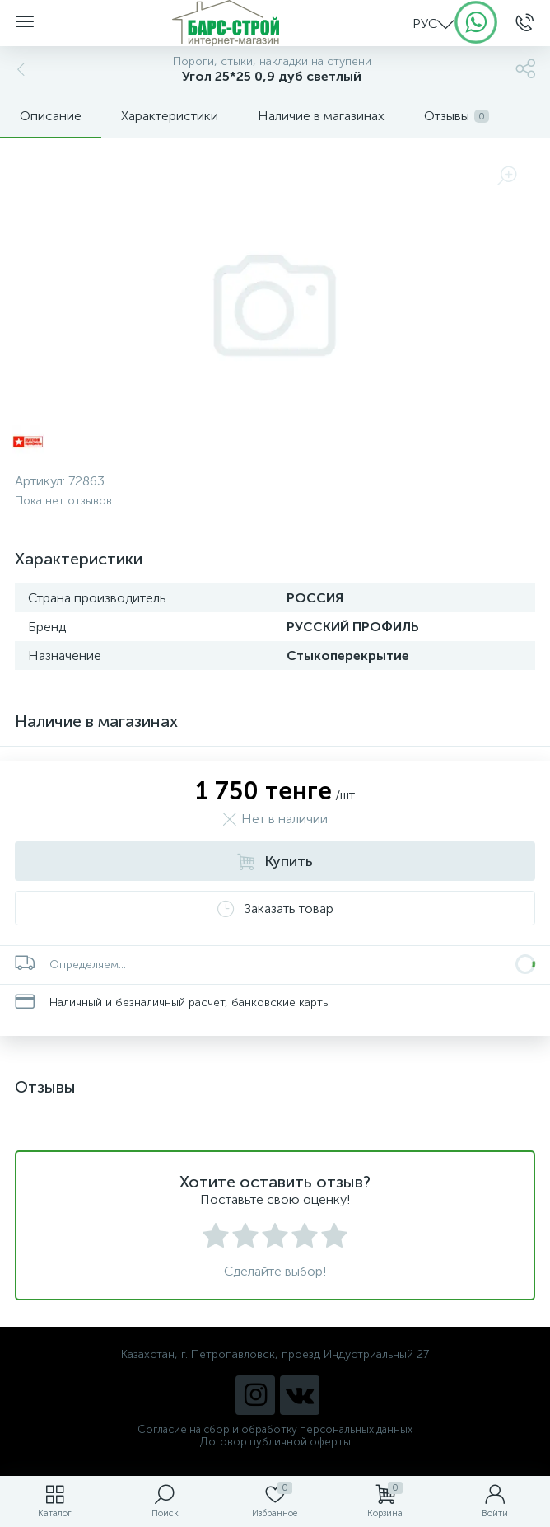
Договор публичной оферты (275, 1442)
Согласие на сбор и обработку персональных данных (275, 1429)
